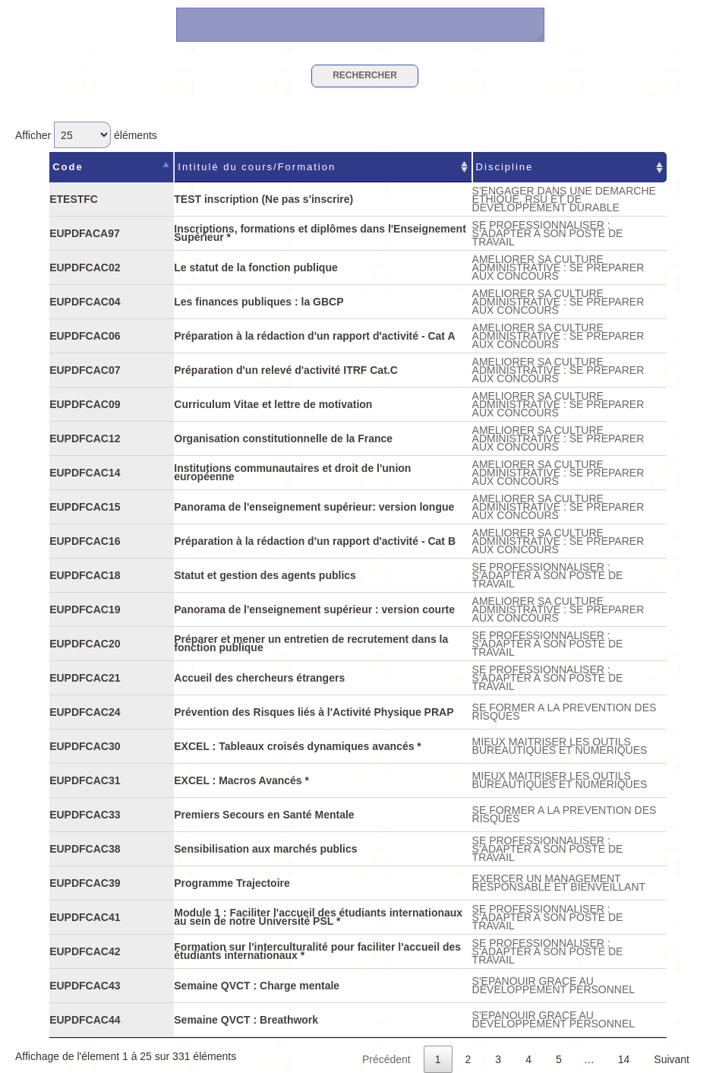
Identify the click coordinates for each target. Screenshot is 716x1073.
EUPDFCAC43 (84, 986)
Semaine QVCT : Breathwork (246, 1020)
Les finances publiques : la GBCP (258, 302)
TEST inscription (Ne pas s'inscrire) (263, 199)
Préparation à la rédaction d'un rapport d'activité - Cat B (315, 541)
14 (624, 1059)
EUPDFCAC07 (84, 370)
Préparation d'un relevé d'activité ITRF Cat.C (286, 370)
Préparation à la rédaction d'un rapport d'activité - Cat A (314, 336)
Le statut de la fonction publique (255, 267)
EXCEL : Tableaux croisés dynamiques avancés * (297, 746)
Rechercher (365, 75)
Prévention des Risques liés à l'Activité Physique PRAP (313, 712)
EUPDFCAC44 (84, 1020)
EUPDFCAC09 (84, 404)
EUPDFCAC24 (84, 712)
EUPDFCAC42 (84, 951)
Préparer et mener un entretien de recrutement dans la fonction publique (311, 643)
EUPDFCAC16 (84, 541)
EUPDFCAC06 (84, 336)
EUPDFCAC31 (84, 780)
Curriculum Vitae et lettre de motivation (273, 404)
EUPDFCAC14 (84, 473)
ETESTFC (73, 199)
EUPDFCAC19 (84, 609)
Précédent (386, 1059)
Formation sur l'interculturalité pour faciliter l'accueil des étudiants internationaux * (317, 951)
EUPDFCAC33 (84, 815)
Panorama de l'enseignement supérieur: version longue (314, 507)
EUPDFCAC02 (84, 267)
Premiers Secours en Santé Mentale (264, 815)
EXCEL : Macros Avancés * (241, 780)
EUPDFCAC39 (84, 883)
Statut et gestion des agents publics (265, 575)
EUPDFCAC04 (84, 302)
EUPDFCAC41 (84, 917)
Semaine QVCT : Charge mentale (256, 986)
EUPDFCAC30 (84, 746)
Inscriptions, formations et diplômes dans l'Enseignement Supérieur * (320, 233)
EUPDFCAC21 (84, 678)
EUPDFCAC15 (84, 507)
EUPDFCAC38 (84, 849)
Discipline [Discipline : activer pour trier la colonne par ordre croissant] (505, 167)
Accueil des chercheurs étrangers (259, 678)
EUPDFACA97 (84, 233)
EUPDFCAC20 (84, 644)
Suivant (671, 1059)
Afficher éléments (86, 135)
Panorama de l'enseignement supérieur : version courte (314, 609)
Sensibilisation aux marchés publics (265, 849)
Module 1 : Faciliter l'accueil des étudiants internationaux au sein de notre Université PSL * (318, 917)
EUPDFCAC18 (84, 575)
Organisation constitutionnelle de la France (283, 438)
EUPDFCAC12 (84, 438)
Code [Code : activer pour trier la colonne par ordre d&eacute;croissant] (68, 167)
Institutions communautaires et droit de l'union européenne (292, 472)
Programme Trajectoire (232, 883)
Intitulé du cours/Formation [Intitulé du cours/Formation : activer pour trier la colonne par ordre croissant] (257, 167)
